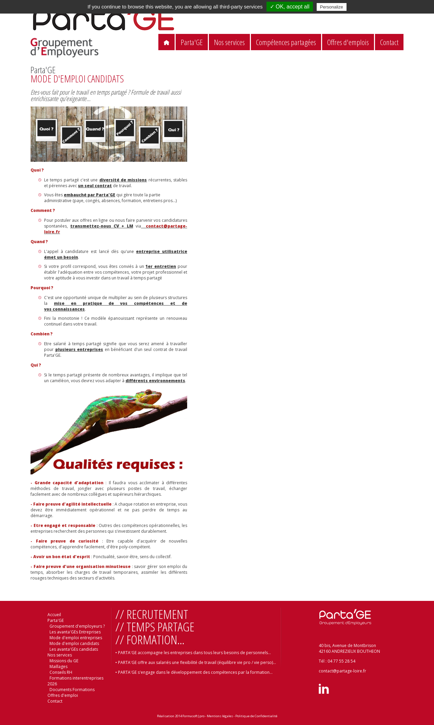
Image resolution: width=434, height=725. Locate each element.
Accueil (54, 615)
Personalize (331, 6)
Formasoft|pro (193, 716)
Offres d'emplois (348, 42)
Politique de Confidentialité (256, 716)
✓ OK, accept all (290, 6)
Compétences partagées (286, 42)
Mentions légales (220, 716)
